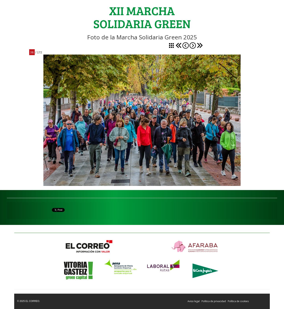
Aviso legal (194, 301)
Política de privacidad (214, 301)
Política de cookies (238, 301)
